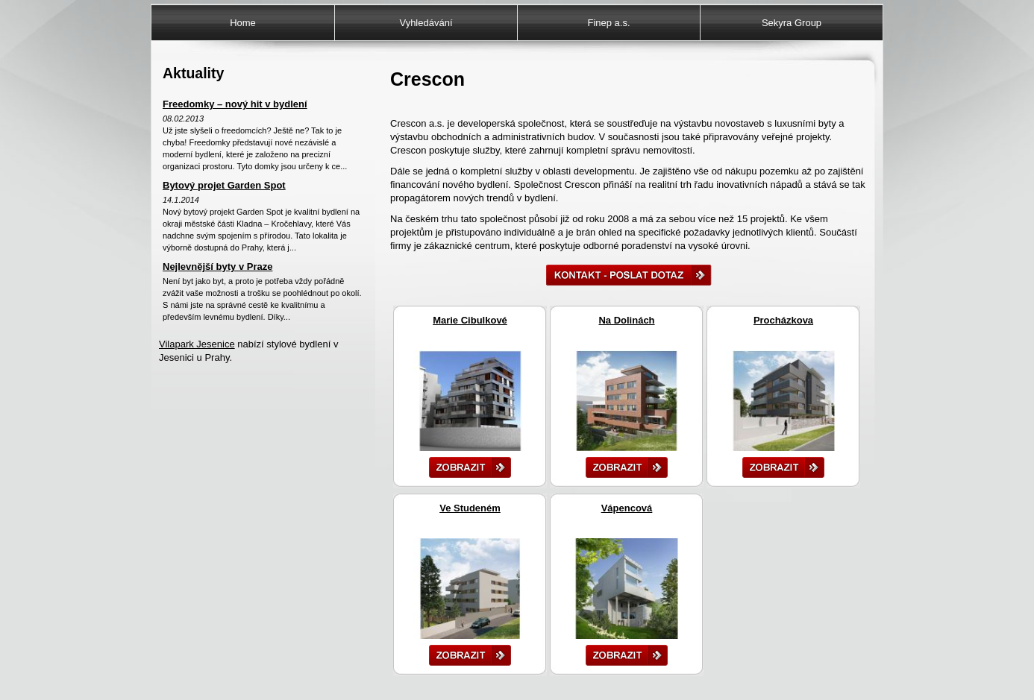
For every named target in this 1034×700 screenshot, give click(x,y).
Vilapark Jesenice (197, 344)
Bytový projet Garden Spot (224, 185)
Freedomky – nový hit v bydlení (235, 104)
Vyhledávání (425, 22)
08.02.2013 (183, 118)
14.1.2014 (181, 199)
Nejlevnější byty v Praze (217, 266)
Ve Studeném (470, 508)
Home (243, 22)
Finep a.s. (608, 22)
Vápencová (627, 508)
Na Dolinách (626, 320)
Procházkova (783, 320)
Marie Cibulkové (470, 320)
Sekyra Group (791, 22)
